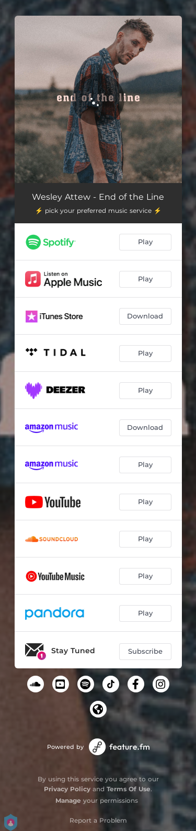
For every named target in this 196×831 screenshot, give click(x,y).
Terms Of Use (129, 789)
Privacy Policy (67, 789)
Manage (68, 800)
